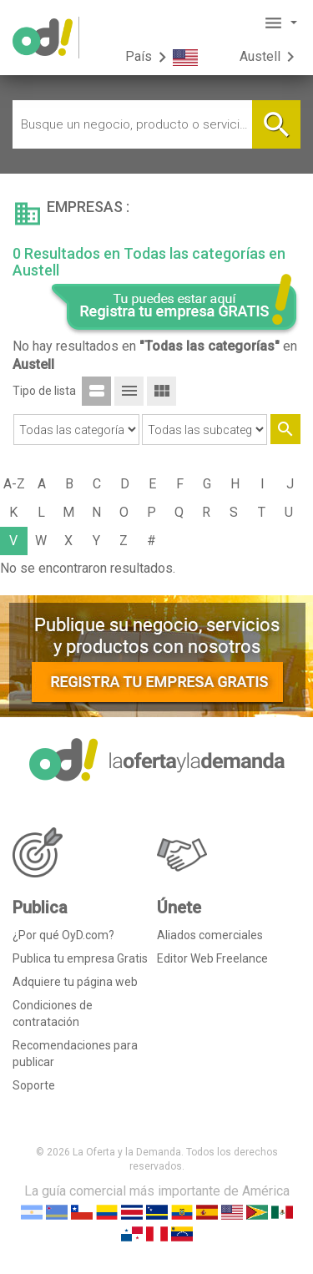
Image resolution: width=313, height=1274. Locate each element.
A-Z (14, 484)
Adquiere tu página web (75, 981)
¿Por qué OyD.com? (63, 935)
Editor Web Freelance (212, 958)
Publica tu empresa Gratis (80, 958)
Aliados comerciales (210, 935)
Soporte (34, 1085)
